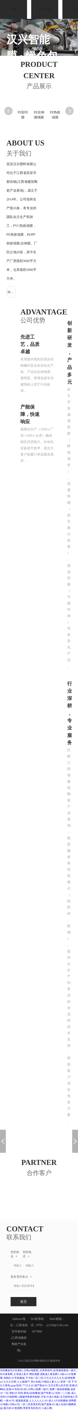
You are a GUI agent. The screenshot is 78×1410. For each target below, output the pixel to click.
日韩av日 (14, 1404)
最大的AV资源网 (13, 1408)
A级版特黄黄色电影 (29, 1396)
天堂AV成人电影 (50, 1396)
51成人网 (47, 1408)
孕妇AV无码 (16, 1393)
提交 (23, 1301)
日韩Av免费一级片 (38, 1389)
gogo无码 (16, 1385)
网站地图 (34, 1374)
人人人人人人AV (38, 1400)
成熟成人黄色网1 (49, 1374)
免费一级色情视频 (59, 1389)
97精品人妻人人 (50, 1381)
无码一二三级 (62, 1393)
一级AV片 (9, 1400)
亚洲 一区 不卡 (68, 1381)
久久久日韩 (10, 1381)
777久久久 (27, 1385)
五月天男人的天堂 (58, 1385)
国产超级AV (48, 1404)
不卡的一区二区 (34, 1377)
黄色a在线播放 (32, 1393)
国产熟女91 (41, 1385)
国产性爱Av (47, 1393)
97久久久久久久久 (54, 1377)
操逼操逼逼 (22, 1400)
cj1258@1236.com (57, 1325)
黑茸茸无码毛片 (32, 1408)
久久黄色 (5, 1385)
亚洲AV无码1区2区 (16, 1389)
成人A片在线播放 (58, 1400)
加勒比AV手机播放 (14, 1377)
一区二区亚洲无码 (30, 1404)
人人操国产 (23, 1381)
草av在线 (36, 1381)
